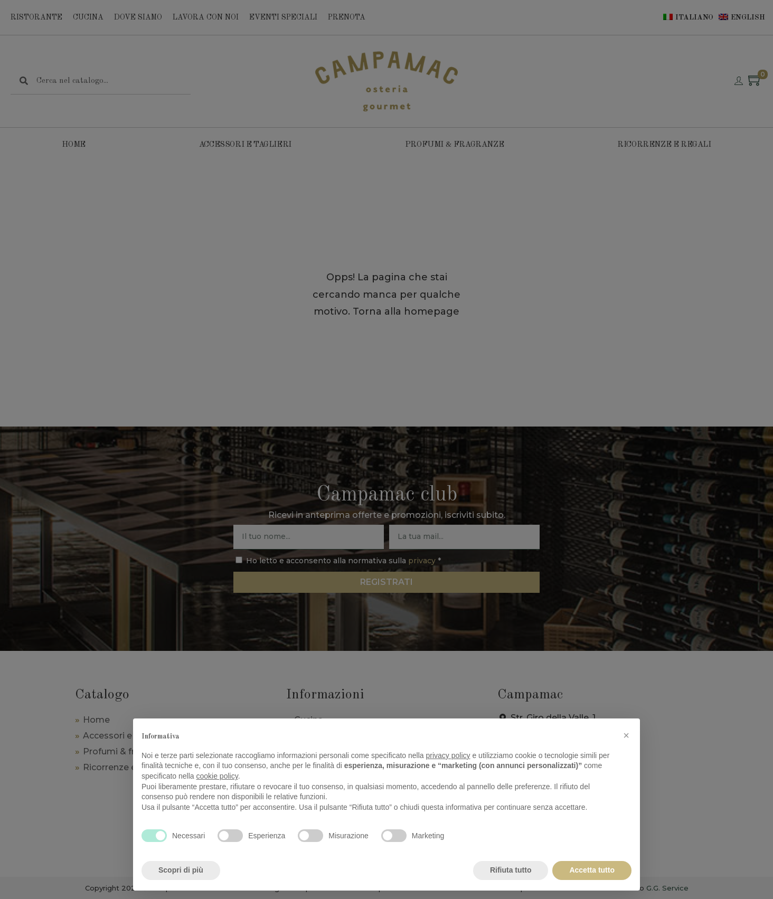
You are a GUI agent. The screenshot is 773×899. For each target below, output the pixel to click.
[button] (626, 735)
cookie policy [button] (217, 776)
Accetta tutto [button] (592, 870)
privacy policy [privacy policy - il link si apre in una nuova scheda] (448, 755)
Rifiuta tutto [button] (511, 870)
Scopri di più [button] (180, 870)
